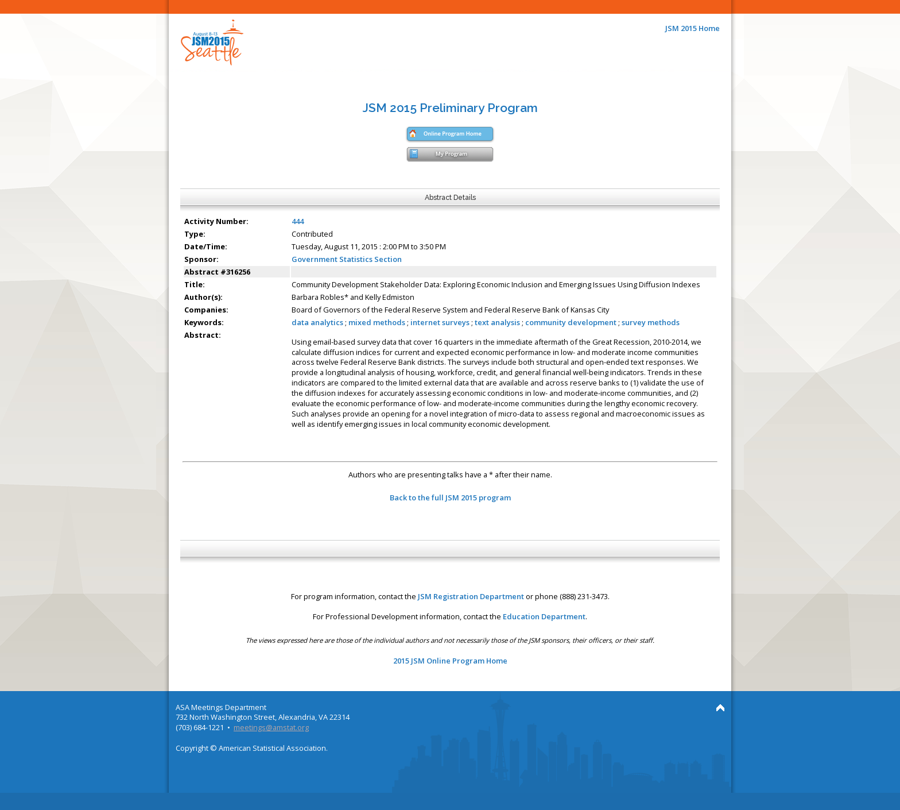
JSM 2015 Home (692, 28)
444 (298, 221)
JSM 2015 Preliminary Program (450, 108)
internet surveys (440, 322)
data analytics (317, 322)
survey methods (651, 322)
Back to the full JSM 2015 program (450, 497)
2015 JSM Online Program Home (450, 660)
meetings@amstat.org (271, 727)
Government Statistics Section (347, 259)
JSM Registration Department (471, 596)
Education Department (544, 616)
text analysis (497, 322)
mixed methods (376, 322)
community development (570, 322)
